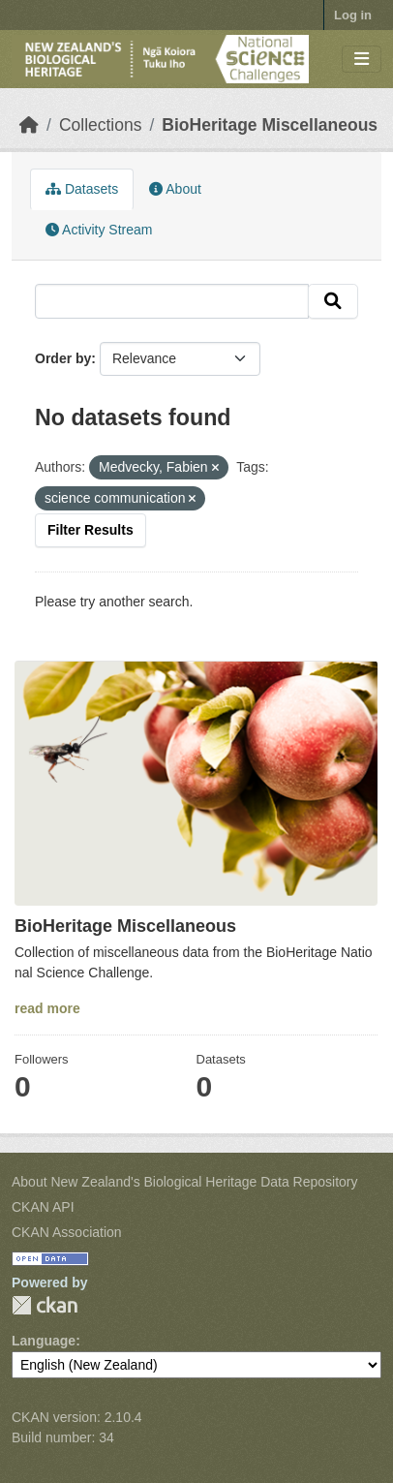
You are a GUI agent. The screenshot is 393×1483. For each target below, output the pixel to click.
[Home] (29, 125)
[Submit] (333, 301)
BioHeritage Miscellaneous (270, 125)
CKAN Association (67, 1232)
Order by (63, 358)
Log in (353, 15)
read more (47, 1008)
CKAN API (43, 1207)
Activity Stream (98, 229)
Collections (100, 125)
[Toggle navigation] (361, 60)
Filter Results (90, 530)
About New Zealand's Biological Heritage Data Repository (185, 1181)
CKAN (44, 1305)
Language (44, 1340)
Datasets (81, 189)
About (175, 189)
